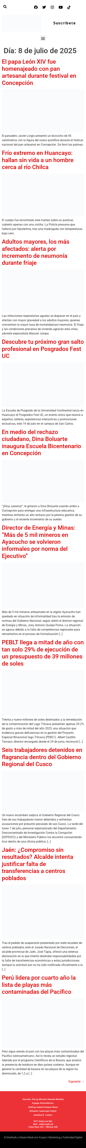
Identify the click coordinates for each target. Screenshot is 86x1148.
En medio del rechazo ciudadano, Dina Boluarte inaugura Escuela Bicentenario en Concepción (41, 443)
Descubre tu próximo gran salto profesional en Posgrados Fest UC (43, 348)
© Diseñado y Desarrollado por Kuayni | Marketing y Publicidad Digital (43, 1137)
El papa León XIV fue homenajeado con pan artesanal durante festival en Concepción (39, 72)
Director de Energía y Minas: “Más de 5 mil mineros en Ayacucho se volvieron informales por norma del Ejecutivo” (38, 541)
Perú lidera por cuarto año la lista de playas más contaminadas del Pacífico (39, 984)
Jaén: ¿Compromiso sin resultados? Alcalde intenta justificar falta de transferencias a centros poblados (37, 864)
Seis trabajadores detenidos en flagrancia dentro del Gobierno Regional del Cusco (42, 757)
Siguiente (76, 1081)
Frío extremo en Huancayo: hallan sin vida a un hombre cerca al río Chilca (38, 160)
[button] (43, 38)
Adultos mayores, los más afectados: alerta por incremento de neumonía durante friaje (35, 252)
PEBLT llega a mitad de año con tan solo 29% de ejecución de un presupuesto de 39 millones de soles (43, 653)
